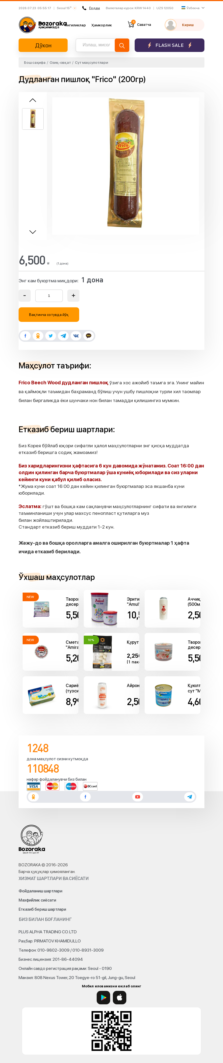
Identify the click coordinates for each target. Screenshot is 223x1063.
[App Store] (119, 997)
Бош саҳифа (35, 62)
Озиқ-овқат (60, 62)
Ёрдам (91, 8)
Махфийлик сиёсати (37, 900)
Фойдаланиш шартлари (40, 891)
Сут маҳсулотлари (91, 62)
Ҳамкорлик (101, 25)
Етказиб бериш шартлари (42, 909)
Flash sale (169, 45)
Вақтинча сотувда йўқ (49, 314)
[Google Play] (103, 997)
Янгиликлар (75, 25)
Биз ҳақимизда (49, 24)
